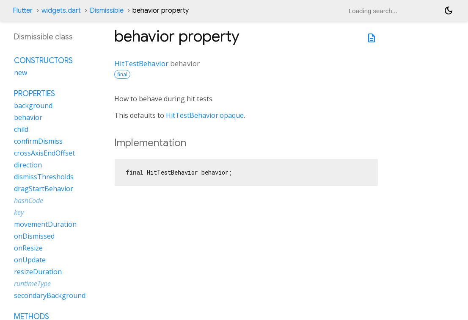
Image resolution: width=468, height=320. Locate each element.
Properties (34, 93)
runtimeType (32, 283)
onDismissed (34, 236)
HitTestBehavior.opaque (205, 115)
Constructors (43, 60)
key (19, 212)
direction (28, 165)
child (21, 129)
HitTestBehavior (141, 63)
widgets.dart (61, 10)
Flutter (23, 10)
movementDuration (45, 224)
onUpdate (30, 259)
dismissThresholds (44, 176)
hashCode (28, 200)
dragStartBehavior (43, 188)
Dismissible (107, 10)
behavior (28, 117)
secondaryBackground (49, 295)
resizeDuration (38, 271)
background (33, 105)
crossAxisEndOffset (44, 153)
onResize (28, 248)
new (20, 72)
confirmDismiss (38, 141)
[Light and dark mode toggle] (448, 10)
